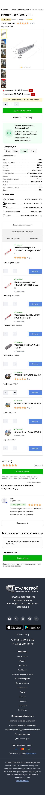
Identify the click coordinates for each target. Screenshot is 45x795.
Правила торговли (22, 734)
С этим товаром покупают (22, 225)
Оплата (22, 661)
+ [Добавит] (16, 104)
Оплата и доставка (13, 238)
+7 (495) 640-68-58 (22, 138)
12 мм (33, 151)
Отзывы (22, 696)
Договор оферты (22, 739)
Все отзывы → (22, 523)
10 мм (24, 151)
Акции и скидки (22, 683)
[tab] (21, 67)
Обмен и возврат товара (22, 674)
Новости (22, 701)
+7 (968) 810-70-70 (22, 140)
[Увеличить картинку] (8, 252)
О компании (22, 656)
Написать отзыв (22, 472)
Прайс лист (22, 688)
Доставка (22, 665)
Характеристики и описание (22, 231)
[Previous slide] (11, 49)
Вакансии (22, 705)
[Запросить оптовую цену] (22, 117)
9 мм (16, 151)
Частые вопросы (22, 679)
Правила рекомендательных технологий (22, 730)
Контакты (22, 710)
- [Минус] (5, 104)
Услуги (22, 692)
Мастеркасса (31, 753)
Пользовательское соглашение (22, 725)
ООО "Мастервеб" (22, 781)
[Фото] (25, 49)
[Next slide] (39, 49)
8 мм (8, 151)
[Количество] (11, 104)
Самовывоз (34, 238)
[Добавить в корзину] (22, 110)
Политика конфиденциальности (22, 721)
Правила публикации (34, 482)
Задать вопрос (22, 558)
